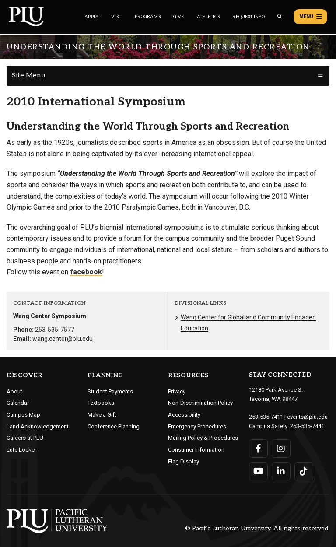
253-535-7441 (307, 426)
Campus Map (23, 414)
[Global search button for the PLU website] (279, 16)
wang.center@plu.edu (62, 338)
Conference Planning (114, 426)
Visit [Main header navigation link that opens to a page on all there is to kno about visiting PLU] (116, 16)
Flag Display (183, 461)
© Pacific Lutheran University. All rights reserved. (257, 528)
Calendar (18, 403)
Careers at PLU (25, 438)
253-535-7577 (54, 329)
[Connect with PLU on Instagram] (281, 448)
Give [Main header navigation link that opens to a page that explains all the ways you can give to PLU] (178, 16)
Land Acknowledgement (38, 426)
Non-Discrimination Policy (200, 403)
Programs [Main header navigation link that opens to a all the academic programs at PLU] (148, 16)
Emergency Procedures (197, 426)
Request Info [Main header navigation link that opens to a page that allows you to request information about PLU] (248, 16)
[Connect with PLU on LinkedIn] (281, 471)
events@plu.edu (307, 417)
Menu (310, 17)
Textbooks (101, 403)
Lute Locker (21, 449)
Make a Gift (102, 414)
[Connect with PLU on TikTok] (303, 471)
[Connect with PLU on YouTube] (258, 471)
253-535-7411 (266, 417)
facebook (86, 272)
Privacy (177, 391)
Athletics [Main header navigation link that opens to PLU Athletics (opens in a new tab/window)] (208, 16)
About (14, 391)
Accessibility (184, 414)
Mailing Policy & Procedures (203, 438)
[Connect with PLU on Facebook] (258, 448)
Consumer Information (196, 449)
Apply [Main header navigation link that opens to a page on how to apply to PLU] (91, 16)
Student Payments (110, 391)
